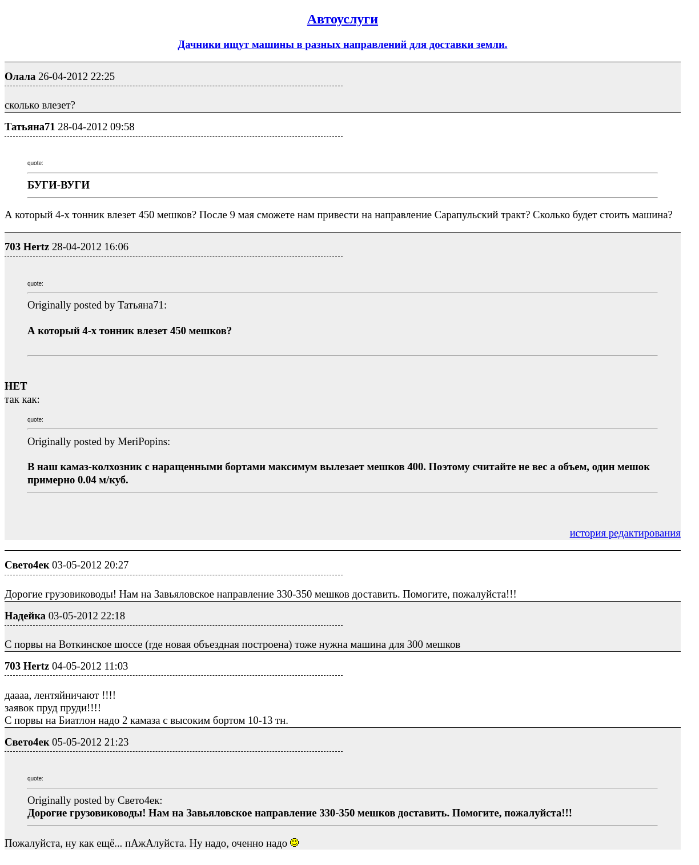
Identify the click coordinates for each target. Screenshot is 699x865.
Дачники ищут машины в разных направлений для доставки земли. (342, 44)
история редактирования (625, 533)
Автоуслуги (342, 18)
